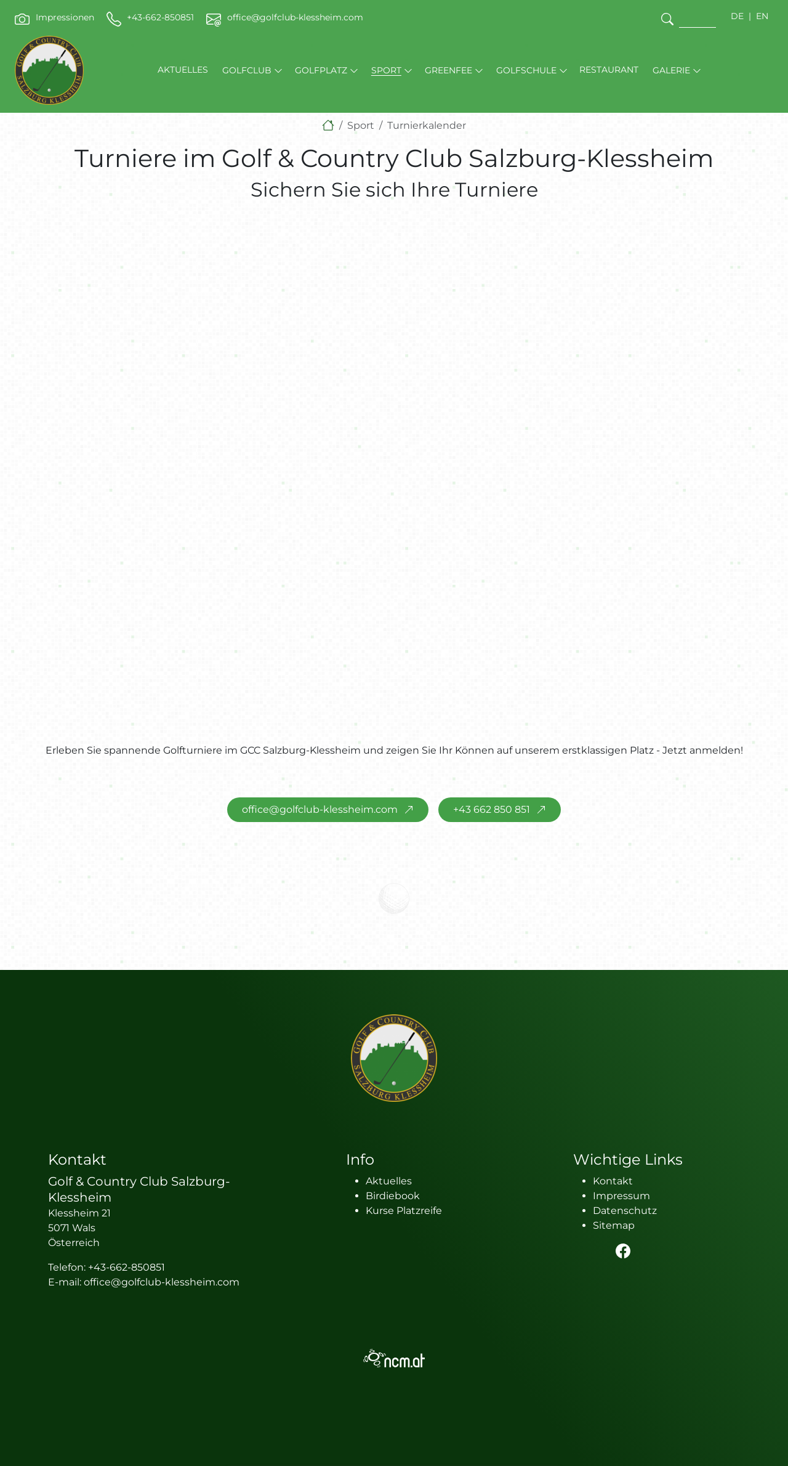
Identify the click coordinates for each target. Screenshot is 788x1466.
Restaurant (608, 69)
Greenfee (448, 70)
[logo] (394, 1058)
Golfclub (246, 70)
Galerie (671, 70)
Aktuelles (183, 69)
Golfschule (526, 70)
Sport (386, 70)
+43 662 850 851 (491, 809)
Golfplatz (321, 70)
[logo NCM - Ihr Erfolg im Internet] (394, 1358)
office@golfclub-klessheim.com (320, 809)
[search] (667, 19)
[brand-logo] (49, 70)
